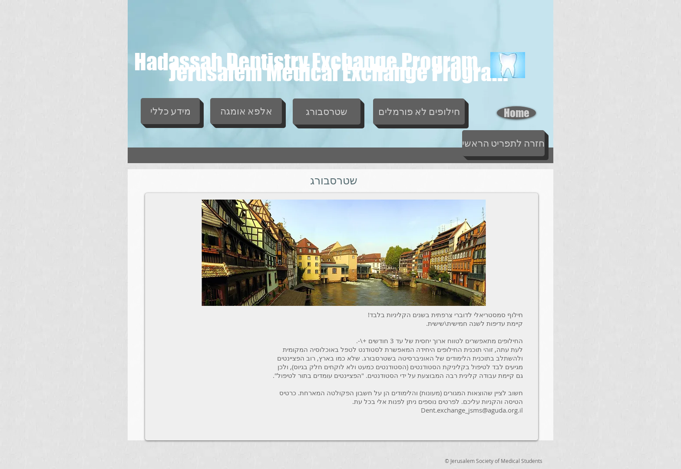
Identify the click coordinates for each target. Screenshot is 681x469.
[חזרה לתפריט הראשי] (503, 143)
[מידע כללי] (170, 111)
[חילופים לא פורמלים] (419, 111)
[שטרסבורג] (326, 111)
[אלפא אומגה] (246, 111)
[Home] (516, 112)
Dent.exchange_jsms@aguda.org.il (472, 410)
